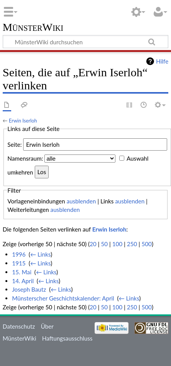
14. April (23, 280)
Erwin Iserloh (23, 121)
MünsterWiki (33, 27)
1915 (18, 263)
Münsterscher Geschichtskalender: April (63, 298)
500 (147, 243)
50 (104, 243)
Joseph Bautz (29, 289)
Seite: (14, 144)
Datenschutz (19, 326)
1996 (18, 254)
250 (132, 243)
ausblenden (81, 201)
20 (93, 243)
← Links (40, 254)
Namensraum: (25, 158)
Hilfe (162, 61)
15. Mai (21, 272)
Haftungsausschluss (67, 338)
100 (117, 243)
